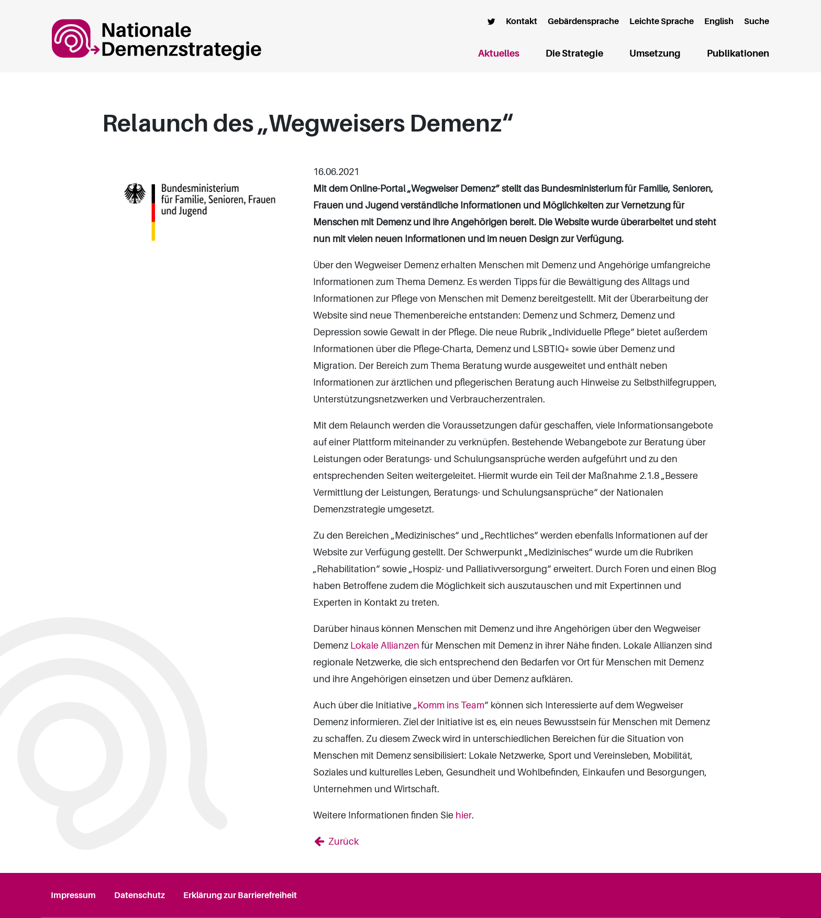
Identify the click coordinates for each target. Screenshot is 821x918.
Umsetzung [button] (655, 53)
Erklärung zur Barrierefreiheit (240, 895)
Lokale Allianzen (384, 645)
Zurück (342, 841)
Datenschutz (139, 895)
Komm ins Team (450, 705)
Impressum (73, 895)
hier (464, 815)
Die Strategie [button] (574, 53)
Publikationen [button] (738, 53)
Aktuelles (498, 52)
